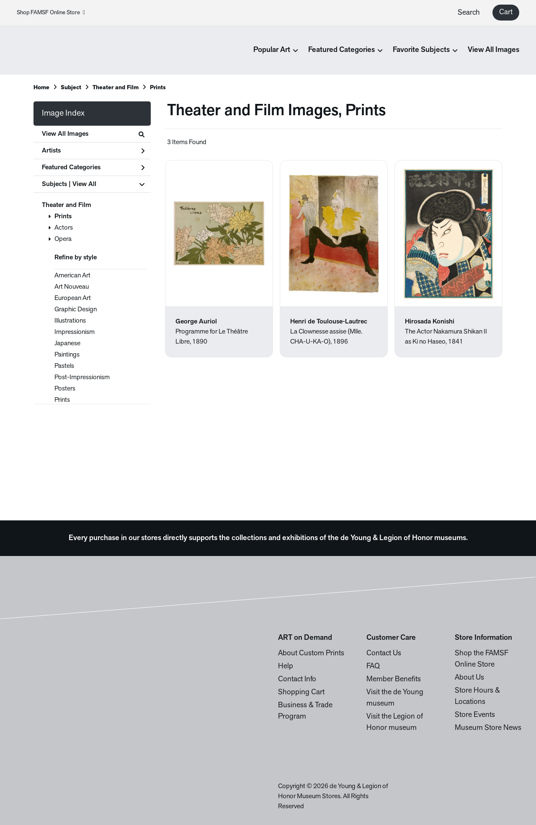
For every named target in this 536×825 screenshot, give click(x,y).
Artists (93, 150)
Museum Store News (488, 728)
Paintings (67, 355)
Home (41, 88)
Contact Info (297, 679)
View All (84, 184)
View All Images (493, 50)
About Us (469, 678)
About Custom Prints (311, 653)
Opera (63, 239)
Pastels (64, 366)
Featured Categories (93, 167)
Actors (63, 228)
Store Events (475, 715)
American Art (72, 275)
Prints (63, 216)
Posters (64, 388)
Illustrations (70, 321)
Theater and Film (66, 205)
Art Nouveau (71, 287)
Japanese (67, 343)
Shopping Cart (301, 692)
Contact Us (383, 653)
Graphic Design (75, 309)
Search (469, 13)
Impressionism (74, 332)
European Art (72, 298)
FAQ (373, 666)
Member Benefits (393, 679)
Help (285, 666)
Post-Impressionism (82, 377)
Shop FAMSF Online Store (51, 13)
